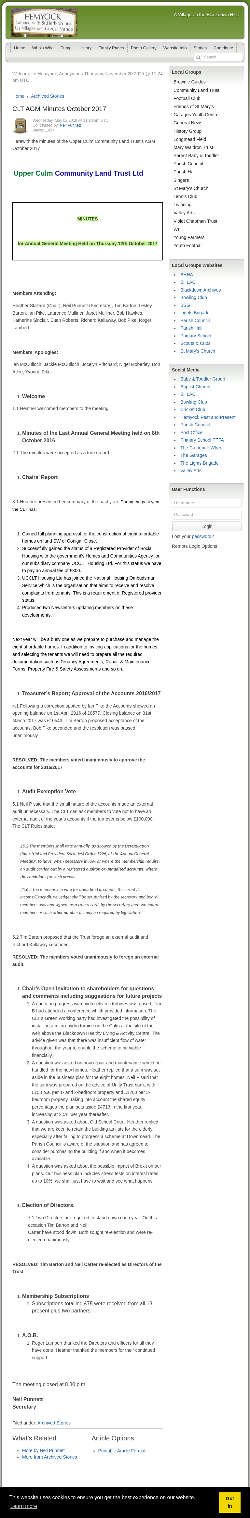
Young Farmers (189, 237)
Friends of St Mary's (194, 106)
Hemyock (44, 22)
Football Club (187, 98)
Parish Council (188, 163)
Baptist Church (195, 386)
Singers (181, 180)
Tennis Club (185, 196)
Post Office (191, 432)
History (84, 47)
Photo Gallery (144, 47)
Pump (66, 47)
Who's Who (43, 47)
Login (207, 526)
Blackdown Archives (200, 290)
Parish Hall (185, 171)
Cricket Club (192, 409)
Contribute (223, 47)
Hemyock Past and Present (208, 417)
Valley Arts (184, 212)
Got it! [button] (230, 1502)
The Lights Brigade (199, 463)
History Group (187, 131)
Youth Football (188, 245)
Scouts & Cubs (195, 343)
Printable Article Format (122, 1450)
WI (176, 229)
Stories (200, 47)
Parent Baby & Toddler (196, 155)
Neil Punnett (70, 125)
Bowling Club (193, 297)
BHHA (186, 274)
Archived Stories (47, 96)
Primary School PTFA (202, 440)
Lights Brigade (195, 312)
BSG (185, 305)
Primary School (195, 335)
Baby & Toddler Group (202, 379)
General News (188, 122)
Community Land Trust (196, 90)
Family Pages (111, 47)
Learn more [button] (23, 1506)
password (201, 536)
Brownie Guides (190, 81)
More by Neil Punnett (43, 1450)
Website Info (175, 47)
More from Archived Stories (49, 1457)
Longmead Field (190, 139)
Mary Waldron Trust (193, 147)
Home (19, 47)
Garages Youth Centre (196, 114)
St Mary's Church (191, 188)
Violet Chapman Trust (195, 221)
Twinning (182, 204)
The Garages (193, 455)
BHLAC (188, 282)
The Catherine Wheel (201, 447)
